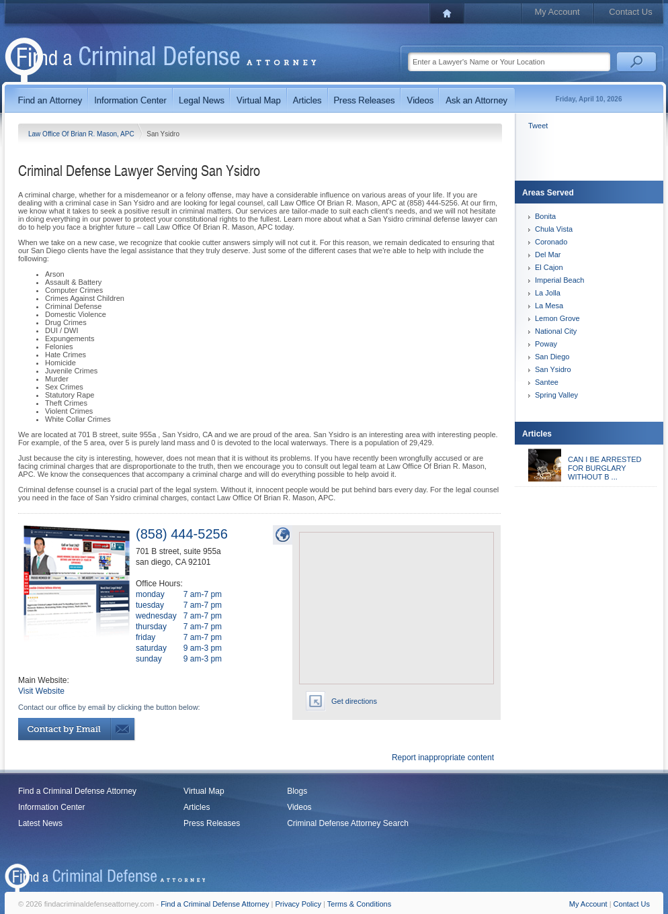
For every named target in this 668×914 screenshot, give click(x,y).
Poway (546, 344)
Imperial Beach (559, 280)
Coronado (551, 242)
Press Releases (211, 823)
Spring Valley (556, 395)
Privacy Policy (298, 904)
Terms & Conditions (359, 904)
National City (556, 331)
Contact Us (630, 12)
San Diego (552, 357)
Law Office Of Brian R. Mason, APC (82, 134)
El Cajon (549, 267)
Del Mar (548, 254)
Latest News (40, 823)
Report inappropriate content (443, 757)
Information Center (51, 807)
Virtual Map (203, 791)
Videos (299, 807)
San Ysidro (553, 369)
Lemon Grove (557, 318)
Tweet (538, 126)
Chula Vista (554, 229)
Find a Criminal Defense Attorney (77, 791)
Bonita (545, 216)
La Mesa (549, 306)
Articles (196, 807)
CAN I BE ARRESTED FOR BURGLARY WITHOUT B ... (604, 468)
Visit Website (41, 691)
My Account (556, 12)
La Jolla (547, 293)
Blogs (297, 791)
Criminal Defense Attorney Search (348, 823)
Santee (546, 382)
